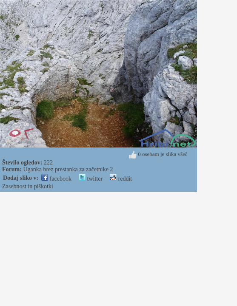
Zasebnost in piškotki (27, 186)
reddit (121, 179)
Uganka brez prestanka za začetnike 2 (68, 169)
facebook (56, 179)
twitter (91, 179)
